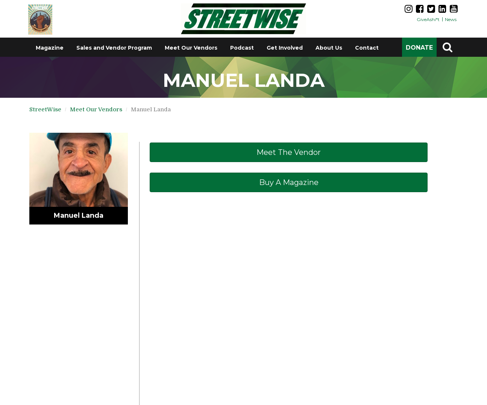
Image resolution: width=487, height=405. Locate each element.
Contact (367, 47)
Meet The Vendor (288, 152)
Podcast (242, 47)
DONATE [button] (419, 47)
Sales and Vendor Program (114, 47)
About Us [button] (329, 47)
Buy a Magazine (289, 182)
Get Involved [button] (285, 47)
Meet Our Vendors (191, 47)
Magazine (50, 47)
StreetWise (45, 109)
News (451, 19)
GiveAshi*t (428, 19)
